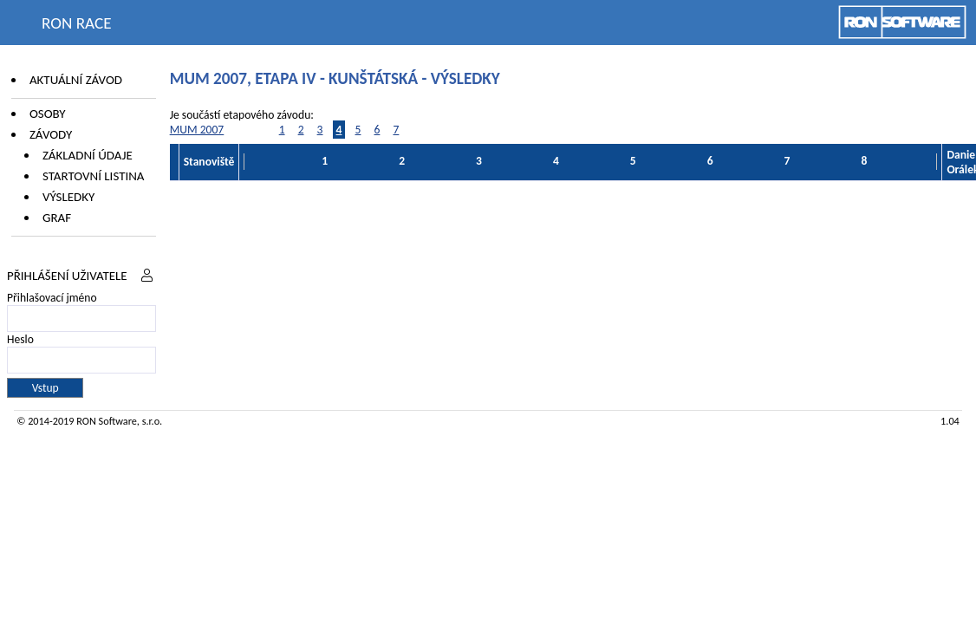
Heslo (20, 339)
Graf (56, 217)
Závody (50, 134)
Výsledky (68, 197)
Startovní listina (93, 176)
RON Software (106, 420)
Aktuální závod (75, 80)
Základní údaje (87, 155)
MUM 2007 (197, 129)
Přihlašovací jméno (52, 297)
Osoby (47, 113)
